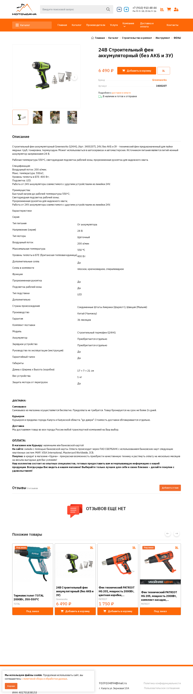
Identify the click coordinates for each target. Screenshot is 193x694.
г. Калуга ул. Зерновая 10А (114, 688)
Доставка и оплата (147, 25)
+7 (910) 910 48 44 (145, 8)
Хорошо (11, 686)
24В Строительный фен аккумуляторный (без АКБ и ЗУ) (75, 591)
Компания (128, 23)
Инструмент (163, 37)
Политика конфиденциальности (162, 683)
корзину (136, 70)
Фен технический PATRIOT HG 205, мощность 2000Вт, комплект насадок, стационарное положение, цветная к (159, 595)
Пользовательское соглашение (162, 688)
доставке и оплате (121, 92)
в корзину (75, 611)
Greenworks (62, 599)
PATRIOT (103, 599)
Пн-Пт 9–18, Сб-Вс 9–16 (144, 11)
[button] (74, 77)
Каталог (23, 25)
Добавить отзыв (170, 487)
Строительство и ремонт (137, 37)
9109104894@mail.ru (113, 683)
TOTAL (17, 603)
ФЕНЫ (177, 37)
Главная (62, 24)
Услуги (114, 24)
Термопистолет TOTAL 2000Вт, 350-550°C (29, 597)
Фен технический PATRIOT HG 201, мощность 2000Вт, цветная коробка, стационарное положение (117, 591)
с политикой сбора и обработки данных (44, 678)
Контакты (172, 24)
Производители (95, 24)
